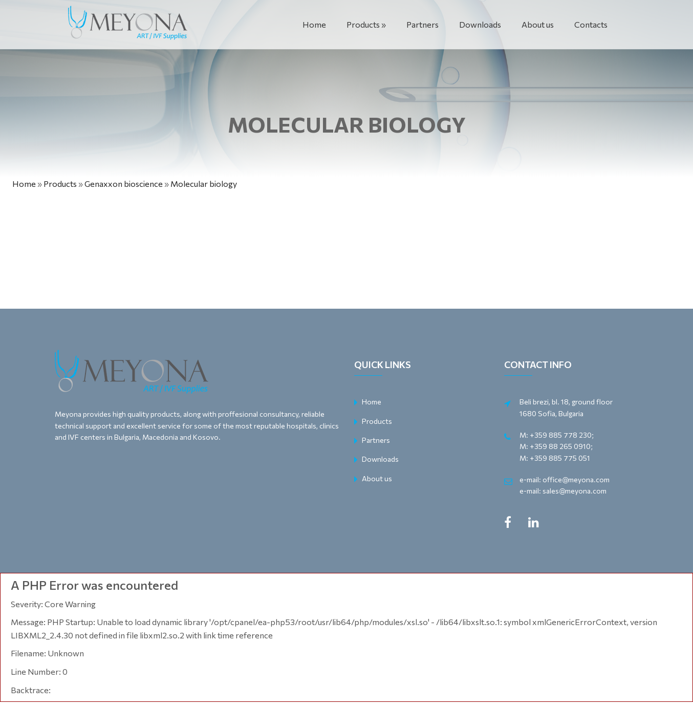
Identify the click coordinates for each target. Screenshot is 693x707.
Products (363, 24)
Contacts (591, 24)
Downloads (480, 24)
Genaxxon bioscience (123, 183)
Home (314, 24)
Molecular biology (203, 183)
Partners (422, 24)
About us (538, 24)
